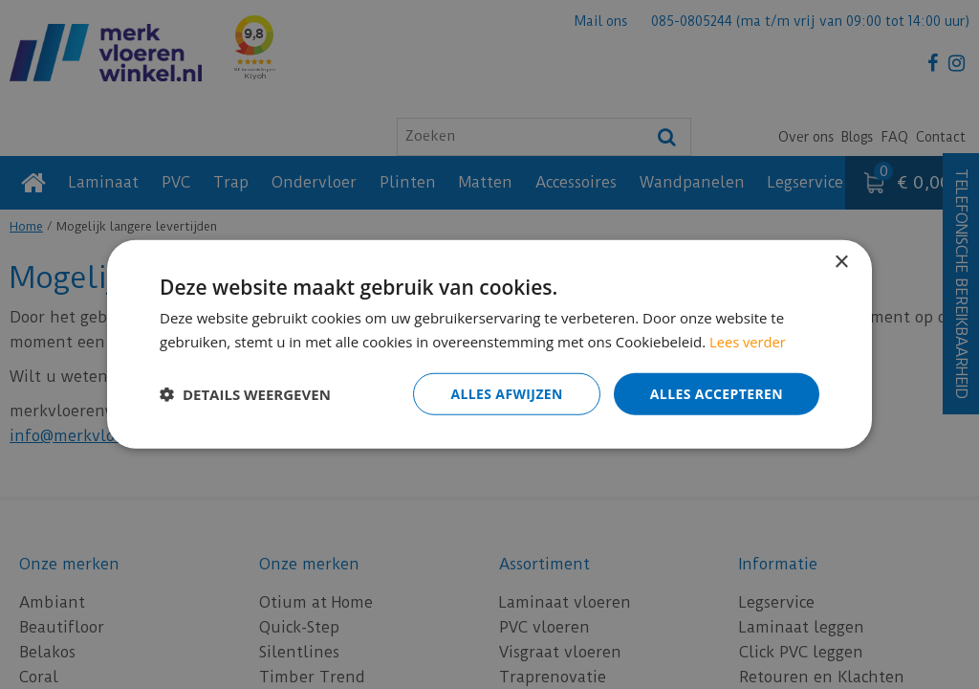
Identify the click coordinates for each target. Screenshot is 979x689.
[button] (245, 394)
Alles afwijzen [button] (506, 394)
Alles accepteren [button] (716, 394)
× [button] (841, 263)
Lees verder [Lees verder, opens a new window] (748, 341)
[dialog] (489, 344)
